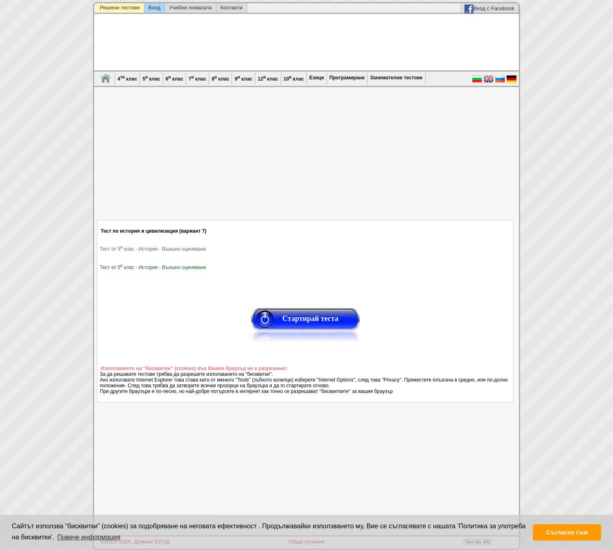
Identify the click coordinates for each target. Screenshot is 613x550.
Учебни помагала (190, 7)
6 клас (174, 78)
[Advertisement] (305, 158)
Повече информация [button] (88, 537)
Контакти (232, 7)
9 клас (243, 78)
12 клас (268, 78)
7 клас (197, 78)
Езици (316, 78)
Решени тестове (120, 7)
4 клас (127, 78)
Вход (154, 7)
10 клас (294, 78)
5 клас (151, 78)
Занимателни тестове (396, 78)
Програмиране (347, 78)
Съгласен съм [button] (567, 532)
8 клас (220, 78)
